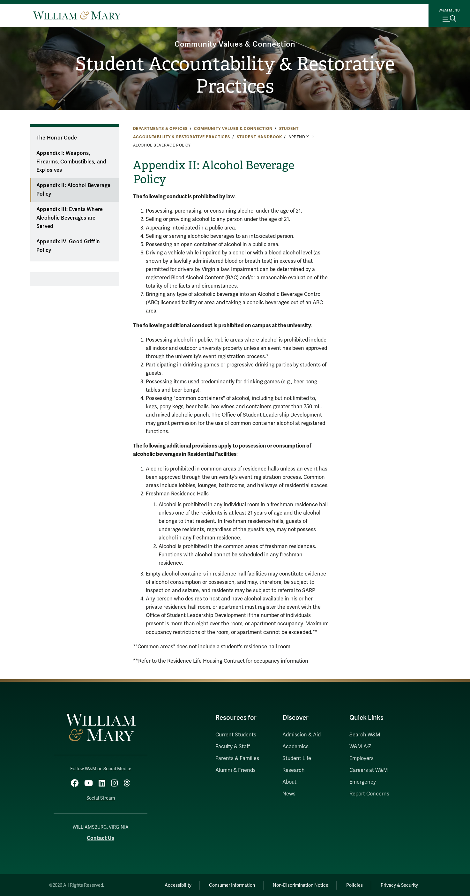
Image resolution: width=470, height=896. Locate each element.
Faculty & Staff (232, 746)
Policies (353, 885)
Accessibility (173, 885)
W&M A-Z (360, 746)
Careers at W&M (368, 770)
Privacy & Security (398, 885)
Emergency (362, 782)
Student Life (296, 758)
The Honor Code (56, 138)
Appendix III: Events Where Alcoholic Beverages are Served (69, 218)
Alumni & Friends (235, 770)
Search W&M (364, 735)
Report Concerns (369, 794)
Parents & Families (237, 758)
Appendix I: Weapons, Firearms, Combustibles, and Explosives (71, 161)
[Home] (77, 15)
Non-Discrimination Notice (298, 885)
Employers (361, 758)
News (288, 794)
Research (293, 770)
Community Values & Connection (235, 43)
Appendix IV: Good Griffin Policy (68, 245)
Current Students (235, 735)
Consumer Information (229, 885)
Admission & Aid (301, 735)
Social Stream (100, 798)
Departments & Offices (160, 128)
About (289, 782)
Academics (295, 746)
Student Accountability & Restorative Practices (235, 75)
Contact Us (100, 837)
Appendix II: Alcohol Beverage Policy (73, 189)
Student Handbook (259, 136)
